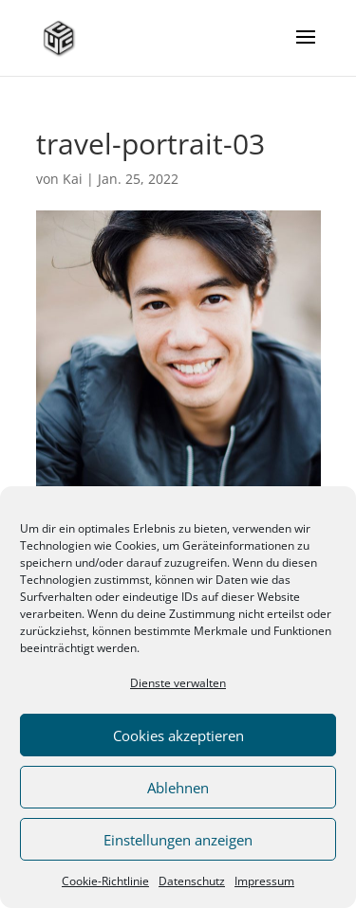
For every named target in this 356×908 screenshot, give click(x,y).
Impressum (264, 881)
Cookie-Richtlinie (105, 881)
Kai (73, 179)
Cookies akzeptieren (178, 735)
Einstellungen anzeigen (178, 839)
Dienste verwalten (178, 683)
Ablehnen (178, 787)
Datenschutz (192, 881)
